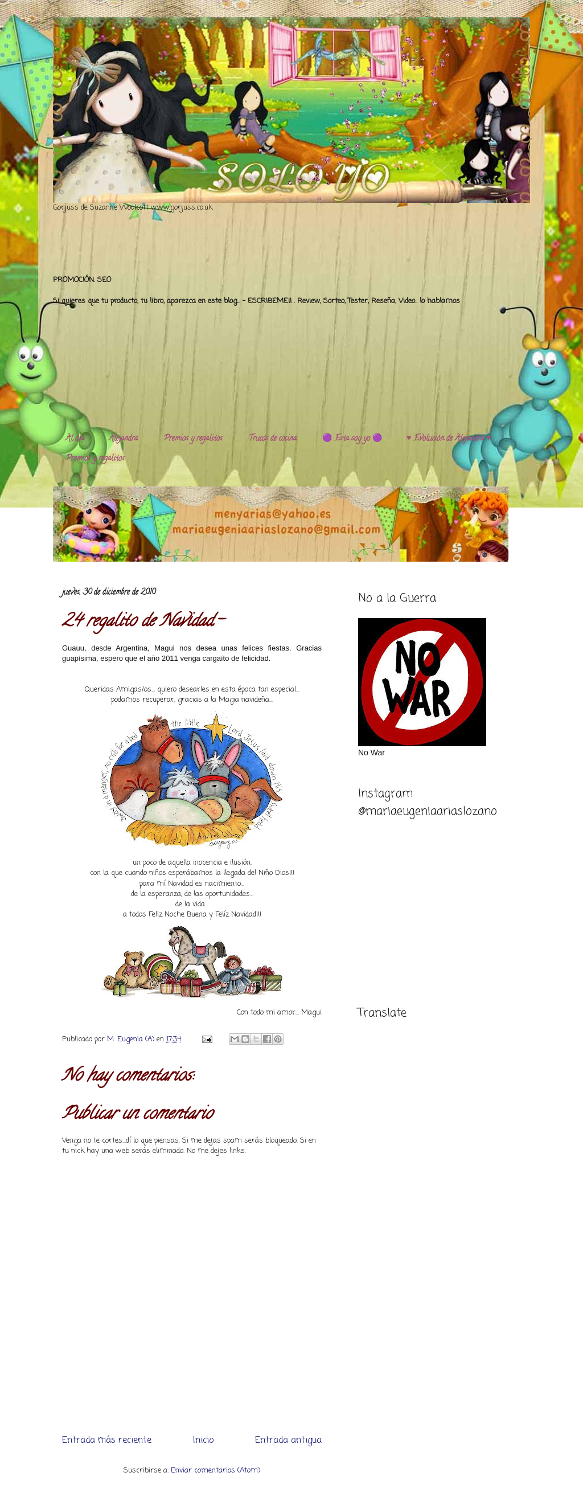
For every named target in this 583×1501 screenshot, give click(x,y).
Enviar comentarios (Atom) (215, 1470)
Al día (74, 439)
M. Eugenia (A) (132, 1039)
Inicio (203, 1440)
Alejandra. (124, 439)
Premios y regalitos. (193, 439)
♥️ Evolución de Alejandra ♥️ (449, 439)
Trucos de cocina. (273, 439)
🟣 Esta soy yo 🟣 (352, 439)
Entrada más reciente (106, 1440)
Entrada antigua (288, 1440)
